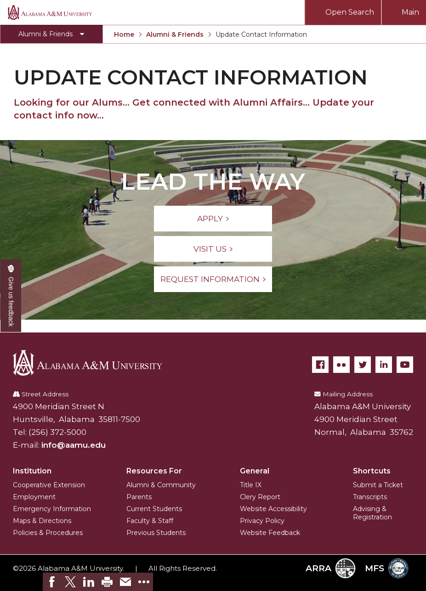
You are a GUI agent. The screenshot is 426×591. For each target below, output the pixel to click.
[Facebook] (320, 364)
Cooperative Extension (49, 485)
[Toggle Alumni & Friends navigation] (51, 34)
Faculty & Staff (149, 521)
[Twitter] (362, 364)
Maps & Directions (42, 521)
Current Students (154, 509)
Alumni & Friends (175, 34)
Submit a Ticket (378, 485)
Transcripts (370, 497)
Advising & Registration (372, 513)
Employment (34, 497)
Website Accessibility (273, 509)
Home (124, 34)
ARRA (331, 568)
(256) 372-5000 (57, 432)
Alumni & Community (161, 485)
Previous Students (156, 533)
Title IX (250, 485)
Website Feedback (270, 533)
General (254, 471)
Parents (139, 497)
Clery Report (260, 497)
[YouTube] (405, 364)
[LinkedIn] (383, 364)
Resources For (154, 471)
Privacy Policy (262, 521)
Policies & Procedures (48, 533)
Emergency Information (52, 509)
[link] (52, 582)
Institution (32, 471)
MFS (387, 568)
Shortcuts (372, 471)
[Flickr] (341, 364)
